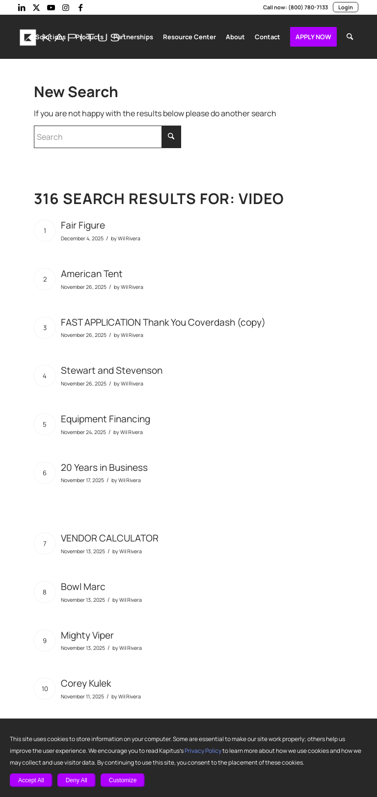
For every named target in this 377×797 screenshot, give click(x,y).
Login (345, 7)
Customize (123, 780)
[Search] (350, 37)
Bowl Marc (83, 584)
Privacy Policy (179, 750)
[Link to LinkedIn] (21, 7)
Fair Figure (83, 223)
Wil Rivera (128, 236)
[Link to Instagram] (65, 7)
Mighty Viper (86, 633)
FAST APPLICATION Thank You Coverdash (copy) (165, 320)
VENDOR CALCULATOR (113, 536)
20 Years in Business (104, 465)
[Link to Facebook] (80, 7)
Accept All (31, 780)
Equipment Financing (105, 416)
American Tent (90, 271)
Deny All (76, 780)
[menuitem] (54, 37)
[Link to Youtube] (51, 7)
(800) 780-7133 (309, 7)
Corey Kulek (86, 681)
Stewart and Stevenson (109, 368)
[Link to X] (36, 7)
